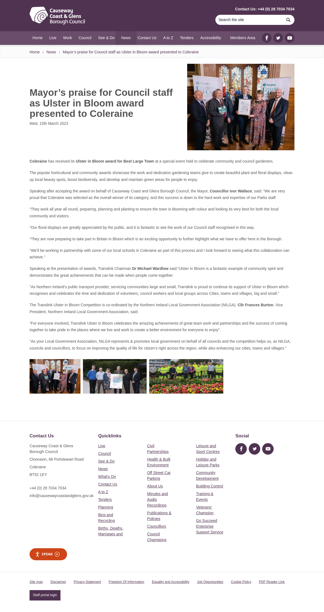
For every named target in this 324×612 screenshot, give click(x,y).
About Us (155, 486)
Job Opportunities (210, 582)
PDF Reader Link (272, 582)
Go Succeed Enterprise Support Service (209, 526)
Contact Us (107, 484)
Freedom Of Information (126, 582)
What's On (107, 476)
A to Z (103, 492)
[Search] (248, 20)
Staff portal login (45, 595)
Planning (105, 507)
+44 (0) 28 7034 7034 (48, 488)
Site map (36, 582)
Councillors (156, 526)
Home (35, 52)
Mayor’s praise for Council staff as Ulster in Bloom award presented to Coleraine (131, 52)
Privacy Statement (87, 582)
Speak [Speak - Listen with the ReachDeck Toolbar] (47, 554)
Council (104, 453)
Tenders (105, 499)
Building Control (209, 486)
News (51, 52)
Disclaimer (58, 582)
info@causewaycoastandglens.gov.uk (61, 495)
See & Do (106, 461)
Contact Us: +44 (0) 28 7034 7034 (264, 9)
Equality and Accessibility (170, 582)
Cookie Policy (241, 582)
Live (101, 446)
